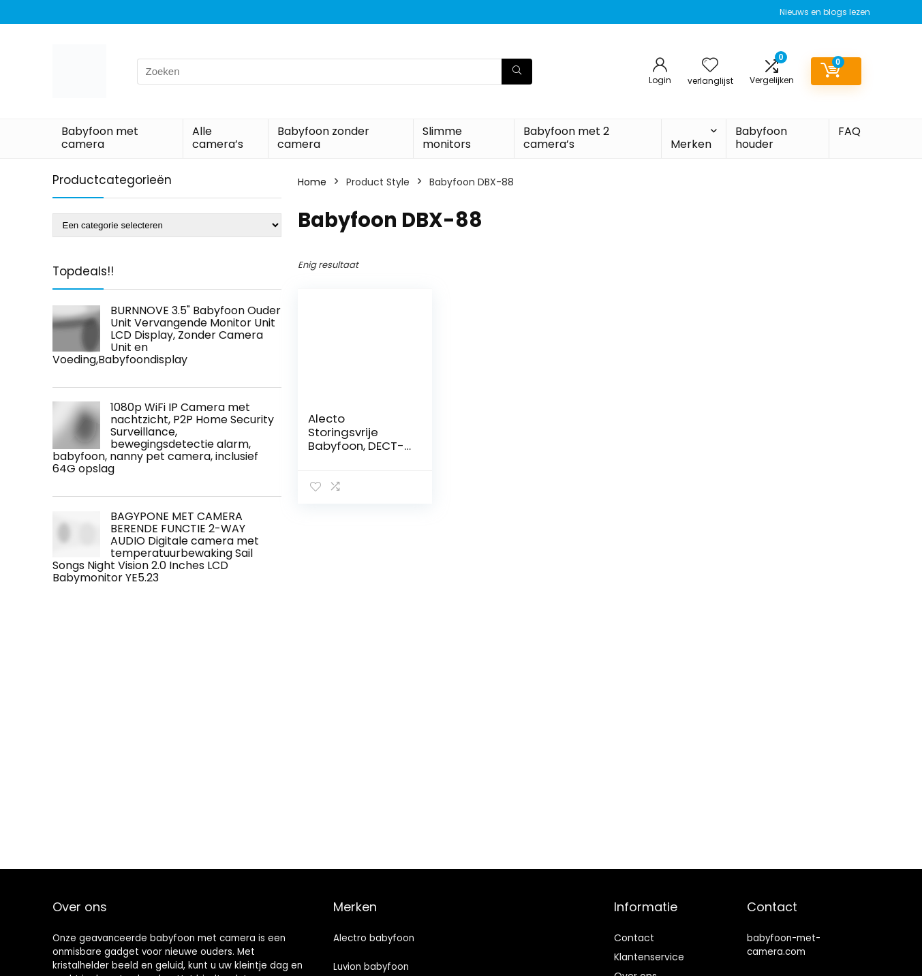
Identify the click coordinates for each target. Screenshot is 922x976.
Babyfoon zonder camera (323, 137)
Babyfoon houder (761, 137)
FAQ (849, 131)
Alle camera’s (217, 137)
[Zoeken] (517, 72)
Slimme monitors (446, 137)
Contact (634, 938)
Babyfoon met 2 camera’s (566, 137)
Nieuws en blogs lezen (825, 12)
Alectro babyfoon (373, 938)
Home (312, 182)
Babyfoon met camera (99, 137)
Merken (691, 144)
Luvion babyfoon (371, 966)
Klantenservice (649, 957)
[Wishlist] (710, 66)
